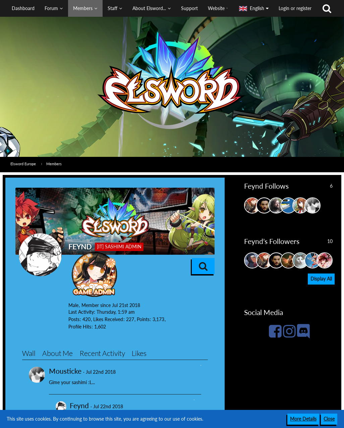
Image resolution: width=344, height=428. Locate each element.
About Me (57, 353)
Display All (321, 279)
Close (329, 419)
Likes (139, 353)
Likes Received (108, 319)
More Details (303, 419)
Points (143, 319)
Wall (29, 353)
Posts (73, 319)
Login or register (295, 8)
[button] (117, 8)
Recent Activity (102, 353)
